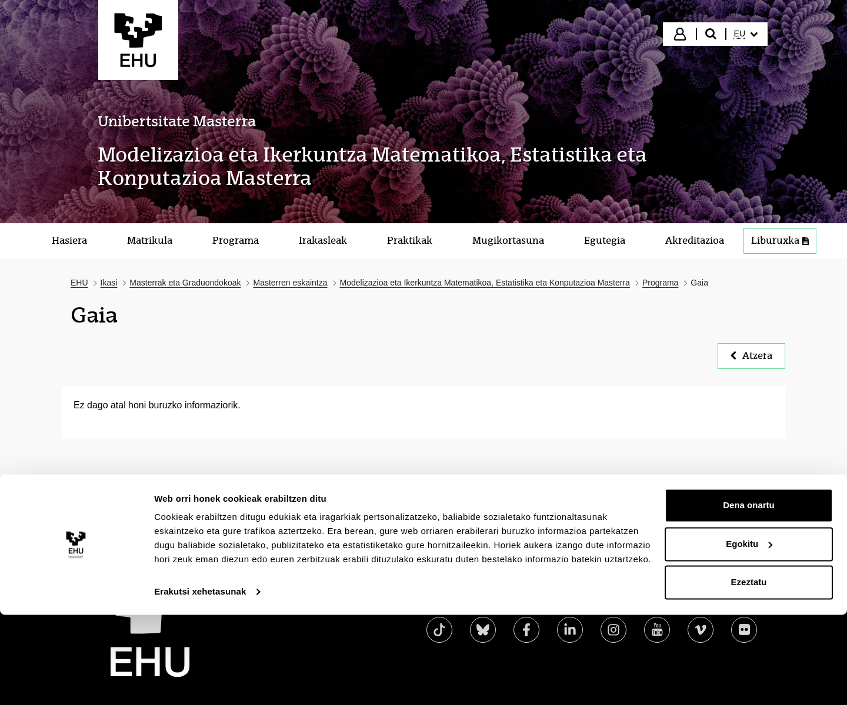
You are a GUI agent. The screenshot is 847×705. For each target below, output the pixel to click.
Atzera (751, 355)
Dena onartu (749, 595)
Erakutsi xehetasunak (200, 682)
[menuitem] (746, 34)
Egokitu (749, 634)
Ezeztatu (749, 672)
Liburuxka (780, 240)
